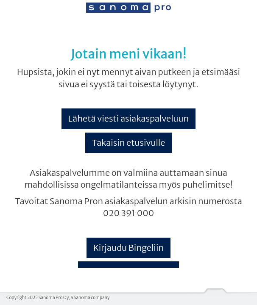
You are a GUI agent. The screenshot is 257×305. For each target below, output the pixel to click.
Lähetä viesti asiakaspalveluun (128, 118)
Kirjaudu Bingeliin (128, 247)
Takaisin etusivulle (128, 142)
